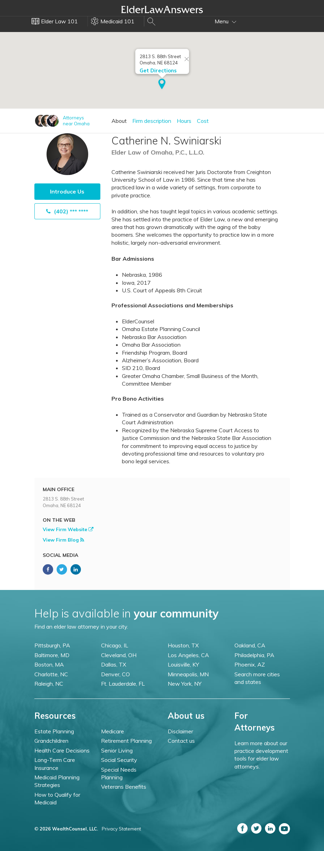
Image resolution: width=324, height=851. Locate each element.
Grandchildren (51, 740)
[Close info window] (186, 59)
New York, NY (184, 683)
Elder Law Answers (162, 9)
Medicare (112, 731)
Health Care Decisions (62, 750)
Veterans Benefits (123, 786)
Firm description (151, 120)
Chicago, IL (114, 645)
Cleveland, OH (118, 655)
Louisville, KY (183, 664)
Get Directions (157, 70)
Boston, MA (49, 664)
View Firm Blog (63, 540)
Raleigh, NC (48, 683)
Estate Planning (54, 731)
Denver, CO (115, 674)
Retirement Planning (126, 740)
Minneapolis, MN (188, 674)
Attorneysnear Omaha (76, 120)
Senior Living (117, 750)
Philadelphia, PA (254, 655)
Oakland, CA (249, 645)
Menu (225, 21)
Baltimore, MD (51, 655)
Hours (184, 120)
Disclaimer (180, 731)
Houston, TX (183, 645)
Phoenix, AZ (249, 664)
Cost (203, 120)
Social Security (119, 759)
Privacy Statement (121, 829)
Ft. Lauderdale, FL (123, 683)
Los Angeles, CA (188, 655)
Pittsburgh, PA (52, 645)
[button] (162, 84)
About (119, 120)
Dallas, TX (113, 664)
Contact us (181, 740)
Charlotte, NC (51, 674)
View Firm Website (68, 529)
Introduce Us (67, 191)
